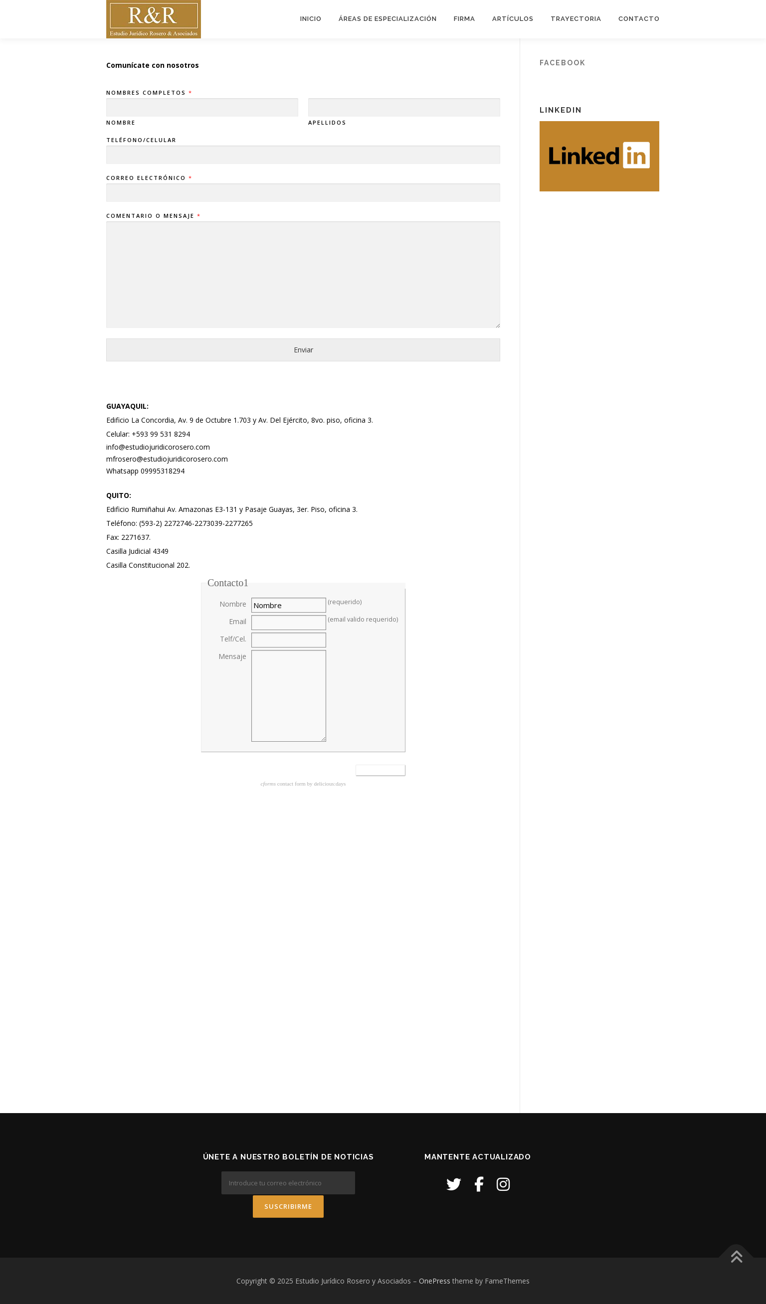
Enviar (303, 350)
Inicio (311, 18)
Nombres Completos (149, 93)
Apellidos (327, 123)
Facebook (562, 63)
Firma (464, 18)
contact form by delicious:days (303, 784)
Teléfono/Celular (141, 140)
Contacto (639, 18)
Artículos (513, 18)
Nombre (121, 123)
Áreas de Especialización (388, 18)
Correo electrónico (149, 178)
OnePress (434, 1280)
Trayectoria (576, 18)
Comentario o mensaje (153, 216)
